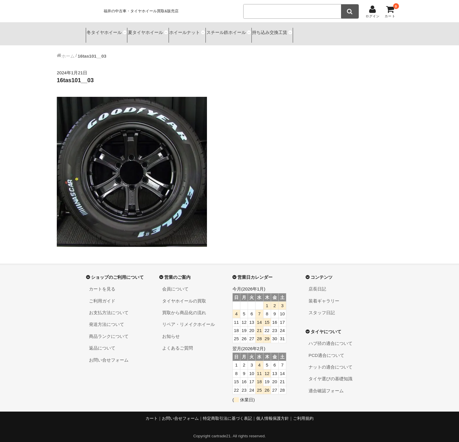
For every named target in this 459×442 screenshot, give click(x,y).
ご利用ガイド (102, 295)
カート (151, 413)
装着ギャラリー (324, 295)
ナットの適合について (330, 361)
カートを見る (102, 283)
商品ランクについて (109, 331)
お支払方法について (109, 307)
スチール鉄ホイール (251, 31)
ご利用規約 (303, 413)
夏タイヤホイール (154, 31)
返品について (102, 342)
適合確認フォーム (326, 385)
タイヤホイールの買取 (184, 295)
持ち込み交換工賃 (302, 31)
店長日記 (317, 283)
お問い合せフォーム (109, 354)
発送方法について (106, 319)
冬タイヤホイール (105, 31)
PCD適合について (326, 350)
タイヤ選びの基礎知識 (330, 373)
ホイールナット (201, 31)
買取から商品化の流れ (184, 307)
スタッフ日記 (322, 307)
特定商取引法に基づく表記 (227, 413)
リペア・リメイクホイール (188, 319)
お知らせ (171, 331)
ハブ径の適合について (330, 338)
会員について (175, 283)
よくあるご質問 (177, 342)
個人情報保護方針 (272, 413)
